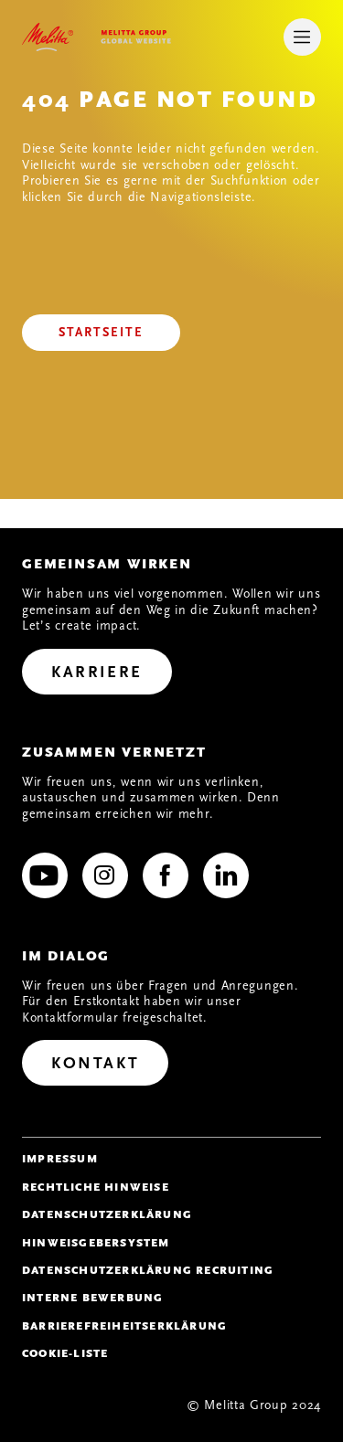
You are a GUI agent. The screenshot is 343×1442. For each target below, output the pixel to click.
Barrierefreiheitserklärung (124, 1326)
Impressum (60, 1158)
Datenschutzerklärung (107, 1214)
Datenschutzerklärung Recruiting (147, 1270)
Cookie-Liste (65, 1353)
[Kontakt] (95, 1063)
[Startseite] (101, 333)
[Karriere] (97, 671)
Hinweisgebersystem (96, 1242)
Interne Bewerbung (92, 1297)
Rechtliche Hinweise (95, 1187)
